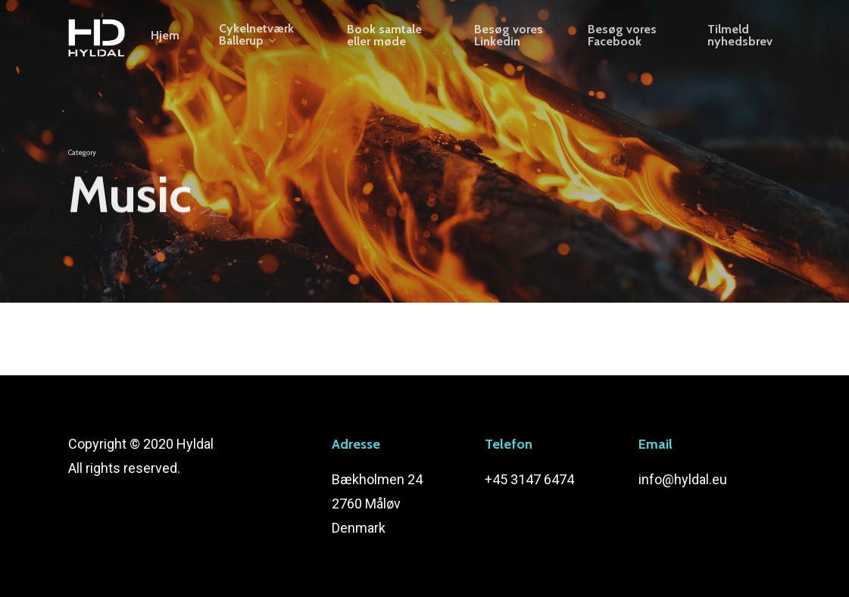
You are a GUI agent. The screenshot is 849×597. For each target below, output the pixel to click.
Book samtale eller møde (390, 45)
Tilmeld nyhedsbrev (740, 45)
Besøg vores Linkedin (513, 45)
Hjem (173, 45)
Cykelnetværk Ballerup (264, 44)
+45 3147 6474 (529, 479)
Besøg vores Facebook (625, 45)
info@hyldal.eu (682, 479)
